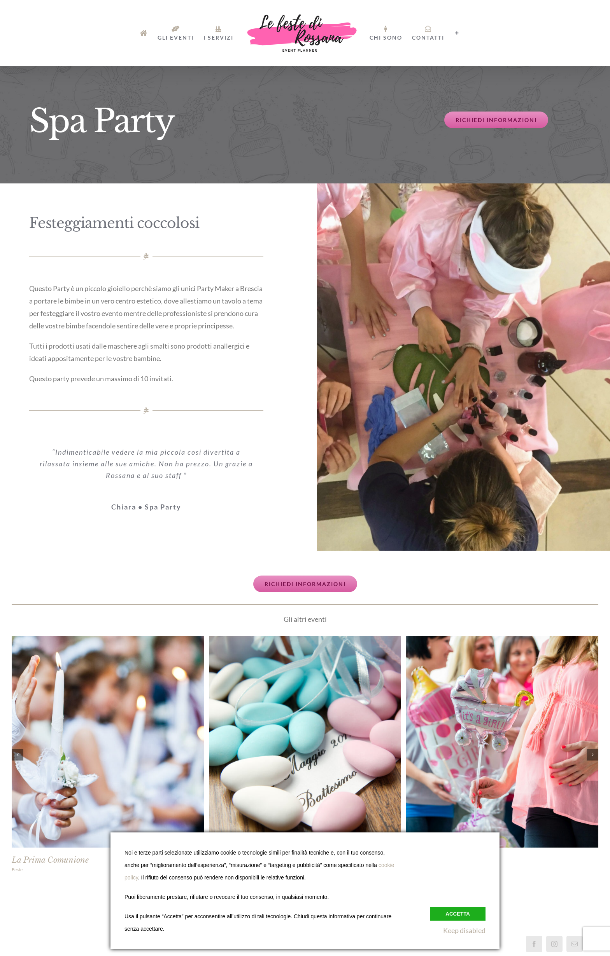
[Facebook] (534, 944)
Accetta (457, 914)
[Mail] (574, 944)
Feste (17, 869)
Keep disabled (464, 930)
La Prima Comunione (50, 860)
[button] (17, 755)
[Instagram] (554, 944)
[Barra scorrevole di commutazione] (457, 33)
